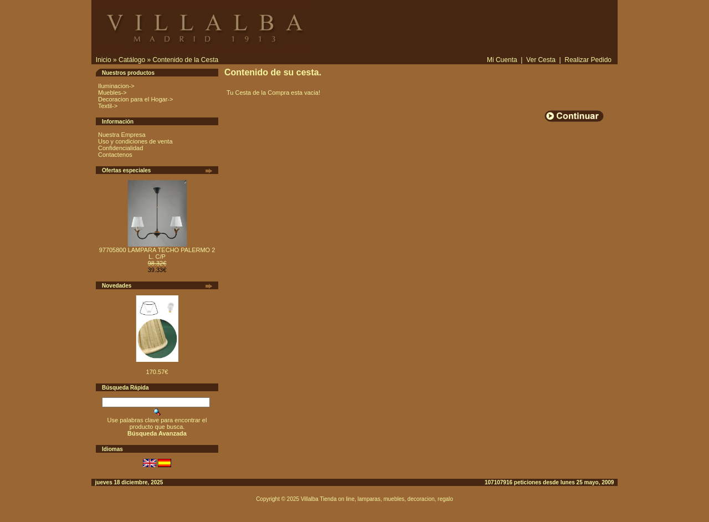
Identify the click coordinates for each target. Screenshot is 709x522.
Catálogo (132, 60)
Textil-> (107, 106)
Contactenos (115, 154)
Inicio (103, 60)
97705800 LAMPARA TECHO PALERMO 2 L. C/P (157, 253)
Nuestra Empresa (122, 134)
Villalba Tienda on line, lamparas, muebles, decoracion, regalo (377, 499)
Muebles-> (112, 92)
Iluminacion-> (116, 86)
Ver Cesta (541, 60)
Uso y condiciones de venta (135, 141)
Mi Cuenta (502, 60)
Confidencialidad (120, 148)
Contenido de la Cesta (185, 60)
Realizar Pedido (588, 60)
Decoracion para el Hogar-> (135, 99)
